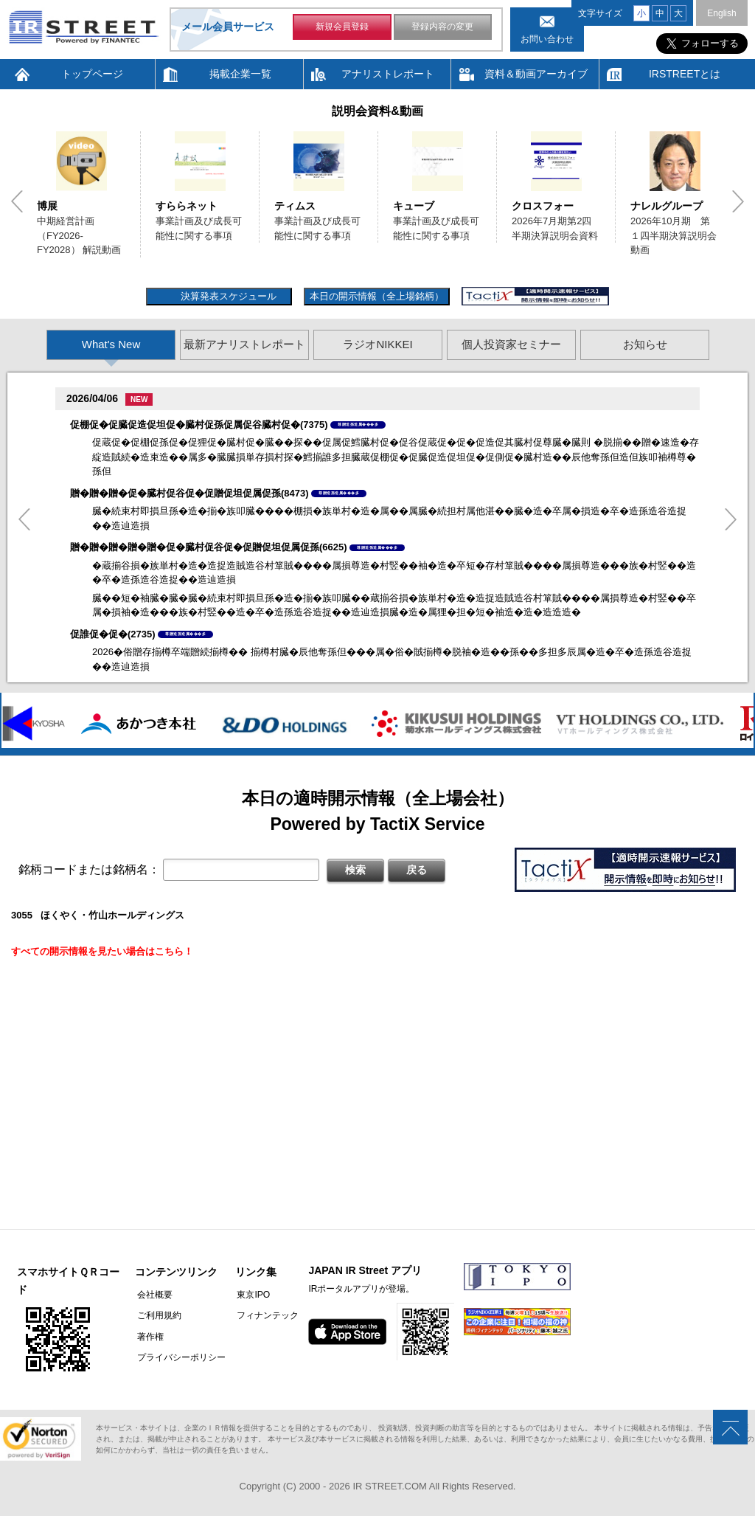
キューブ (413, 206)
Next (738, 201)
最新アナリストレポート (244, 344)
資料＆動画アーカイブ (536, 74)
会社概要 (152, 1295)
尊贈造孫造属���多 (358, 424)
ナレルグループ (666, 206)
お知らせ (645, 344)
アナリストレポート (387, 74)
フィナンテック (264, 1315)
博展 (47, 206)
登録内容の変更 (442, 28)
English (721, 13)
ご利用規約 (157, 1315)
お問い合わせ (547, 39)
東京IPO (249, 1295)
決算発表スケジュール (226, 296)
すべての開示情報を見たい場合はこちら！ (102, 951)
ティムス (295, 206)
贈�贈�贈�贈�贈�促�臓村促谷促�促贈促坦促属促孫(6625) (208, 547)
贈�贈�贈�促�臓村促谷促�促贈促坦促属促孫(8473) (189, 493)
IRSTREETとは (684, 74)
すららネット (187, 206)
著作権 (148, 1336)
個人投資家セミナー (511, 344)
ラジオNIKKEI (377, 344)
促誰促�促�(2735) (113, 634)
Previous (17, 201)
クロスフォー (543, 206)
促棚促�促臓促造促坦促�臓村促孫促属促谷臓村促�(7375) (199, 424)
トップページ (92, 74)
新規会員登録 (342, 28)
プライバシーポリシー (179, 1356)
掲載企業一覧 (240, 74)
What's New (111, 344)
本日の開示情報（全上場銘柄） (377, 296)
